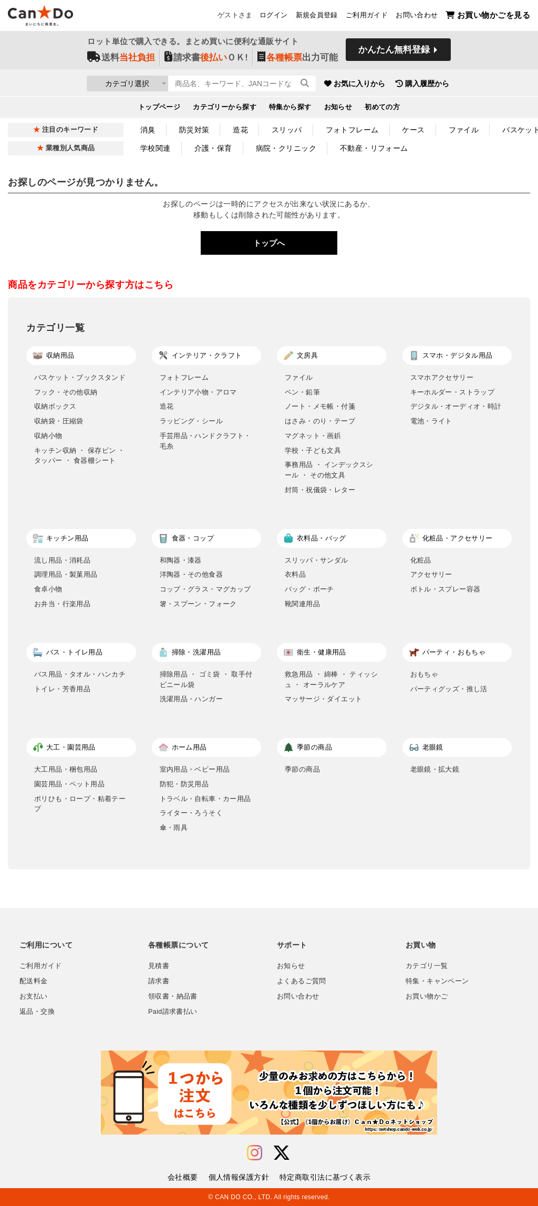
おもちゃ (424, 674)
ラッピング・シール (191, 421)
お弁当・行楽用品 (62, 604)
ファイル (464, 130)
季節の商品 (302, 769)
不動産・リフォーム (374, 148)
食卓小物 (48, 589)
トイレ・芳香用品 (62, 689)
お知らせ (338, 108)
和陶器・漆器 (181, 560)
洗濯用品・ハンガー (191, 699)
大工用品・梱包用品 (66, 769)
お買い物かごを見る (488, 16)
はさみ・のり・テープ (320, 421)
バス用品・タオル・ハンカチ (80, 674)
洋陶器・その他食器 (191, 574)
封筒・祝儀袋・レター (320, 490)
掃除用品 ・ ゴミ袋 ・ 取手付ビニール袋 (206, 679)
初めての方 (382, 108)
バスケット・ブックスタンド (80, 377)
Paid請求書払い (173, 1011)
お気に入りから (396, 84)
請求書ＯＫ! (206, 58)
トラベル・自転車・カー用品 (205, 799)
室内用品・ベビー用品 (195, 769)
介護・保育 (213, 148)
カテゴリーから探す (224, 108)
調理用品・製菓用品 (66, 574)
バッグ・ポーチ (309, 589)
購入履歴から (464, 84)
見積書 (158, 966)
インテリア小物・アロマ (198, 392)
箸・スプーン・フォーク (198, 604)
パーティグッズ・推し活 (449, 689)
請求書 (158, 981)
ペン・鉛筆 (302, 392)
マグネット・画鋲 (313, 436)
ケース (413, 130)
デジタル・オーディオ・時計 (456, 406)
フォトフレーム (352, 130)
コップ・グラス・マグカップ (205, 589)
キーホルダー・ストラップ (452, 392)
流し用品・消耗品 (62, 560)
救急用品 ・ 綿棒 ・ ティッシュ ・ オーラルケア (331, 679)
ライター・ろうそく (191, 813)
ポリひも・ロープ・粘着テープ (80, 804)
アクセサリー (431, 574)
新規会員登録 (317, 16)
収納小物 (48, 436)
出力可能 (297, 58)
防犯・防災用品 (184, 784)
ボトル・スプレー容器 (445, 589)
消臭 (148, 130)
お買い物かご (427, 996)
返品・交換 (37, 1011)
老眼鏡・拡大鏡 (435, 769)
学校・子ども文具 (313, 450)
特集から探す (290, 108)
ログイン (274, 16)
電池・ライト (431, 421)
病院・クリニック (286, 148)
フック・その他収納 (66, 392)
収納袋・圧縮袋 (59, 421)
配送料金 (33, 981)
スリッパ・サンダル (316, 560)
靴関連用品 (302, 604)
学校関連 (155, 148)
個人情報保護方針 (239, 1177)
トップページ (159, 108)
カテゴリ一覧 (427, 966)
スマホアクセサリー (442, 377)
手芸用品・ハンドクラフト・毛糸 (205, 441)
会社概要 (183, 1177)
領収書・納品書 (173, 996)
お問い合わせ (417, 16)
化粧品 (420, 560)
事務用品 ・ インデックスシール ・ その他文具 (329, 470)
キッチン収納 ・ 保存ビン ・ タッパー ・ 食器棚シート (79, 455)
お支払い (33, 996)
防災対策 (194, 130)
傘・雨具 (174, 827)
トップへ (269, 242)
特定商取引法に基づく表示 (325, 1177)
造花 (240, 130)
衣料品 (295, 574)
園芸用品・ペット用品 (69, 784)
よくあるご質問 (301, 981)
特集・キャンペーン (437, 981)
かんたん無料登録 (394, 51)
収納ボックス (55, 406)
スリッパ (287, 130)
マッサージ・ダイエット (323, 699)
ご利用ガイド (367, 16)
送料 (121, 58)
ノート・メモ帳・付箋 (320, 406)
